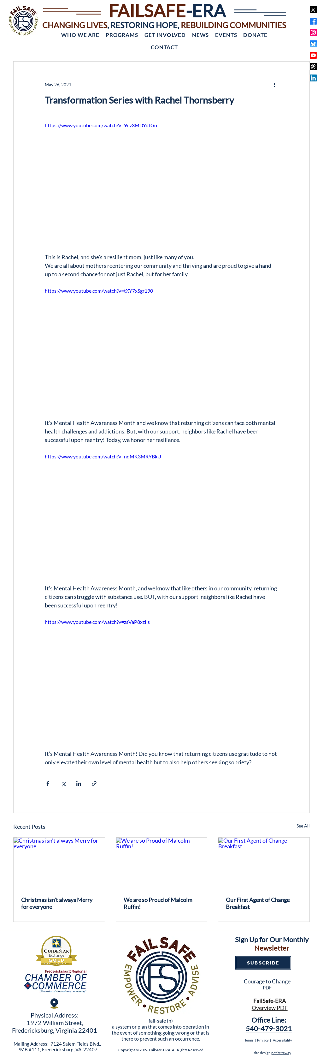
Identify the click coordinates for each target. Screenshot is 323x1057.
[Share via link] (94, 783)
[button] (80, 35)
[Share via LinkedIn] (79, 783)
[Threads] (313, 66)
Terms (249, 1040)
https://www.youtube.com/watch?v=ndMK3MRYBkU (103, 456)
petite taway (281, 1052)
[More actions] (274, 84)
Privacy (263, 1040)
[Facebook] (313, 21)
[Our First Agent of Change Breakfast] (263, 863)
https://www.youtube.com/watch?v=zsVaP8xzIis (97, 621)
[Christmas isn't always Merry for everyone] (59, 863)
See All (303, 825)
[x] (313, 9)
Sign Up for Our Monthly (271, 939)
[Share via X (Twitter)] (63, 783)
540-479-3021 (269, 1028)
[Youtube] (313, 55)
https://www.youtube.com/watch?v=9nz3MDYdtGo (101, 125)
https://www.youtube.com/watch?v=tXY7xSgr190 (99, 291)
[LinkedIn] (313, 78)
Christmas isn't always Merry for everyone (56, 903)
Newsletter (271, 948)
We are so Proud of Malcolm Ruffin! (158, 903)
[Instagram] (313, 32)
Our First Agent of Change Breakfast (258, 903)
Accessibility (282, 1040)
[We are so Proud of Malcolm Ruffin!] (161, 863)
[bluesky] (313, 43)
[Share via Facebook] (48, 783)
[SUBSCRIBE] (263, 963)
